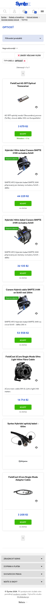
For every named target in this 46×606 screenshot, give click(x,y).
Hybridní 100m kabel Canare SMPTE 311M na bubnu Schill (23, 221)
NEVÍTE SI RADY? (10, 581)
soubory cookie (19, 594)
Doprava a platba (12, 566)
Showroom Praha (12, 574)
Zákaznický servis (12, 558)
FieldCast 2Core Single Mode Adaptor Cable (23, 478)
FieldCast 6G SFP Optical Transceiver (23, 84)
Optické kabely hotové (10, 19)
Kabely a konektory (16, 17)
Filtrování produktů (13, 38)
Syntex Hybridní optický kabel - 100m (23, 425)
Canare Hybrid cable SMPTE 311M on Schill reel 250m (23, 291)
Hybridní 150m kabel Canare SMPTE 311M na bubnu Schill (23, 151)
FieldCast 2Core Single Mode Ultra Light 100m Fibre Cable (23, 358)
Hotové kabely (32, 17)
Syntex (4, 17)
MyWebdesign (23, 597)
